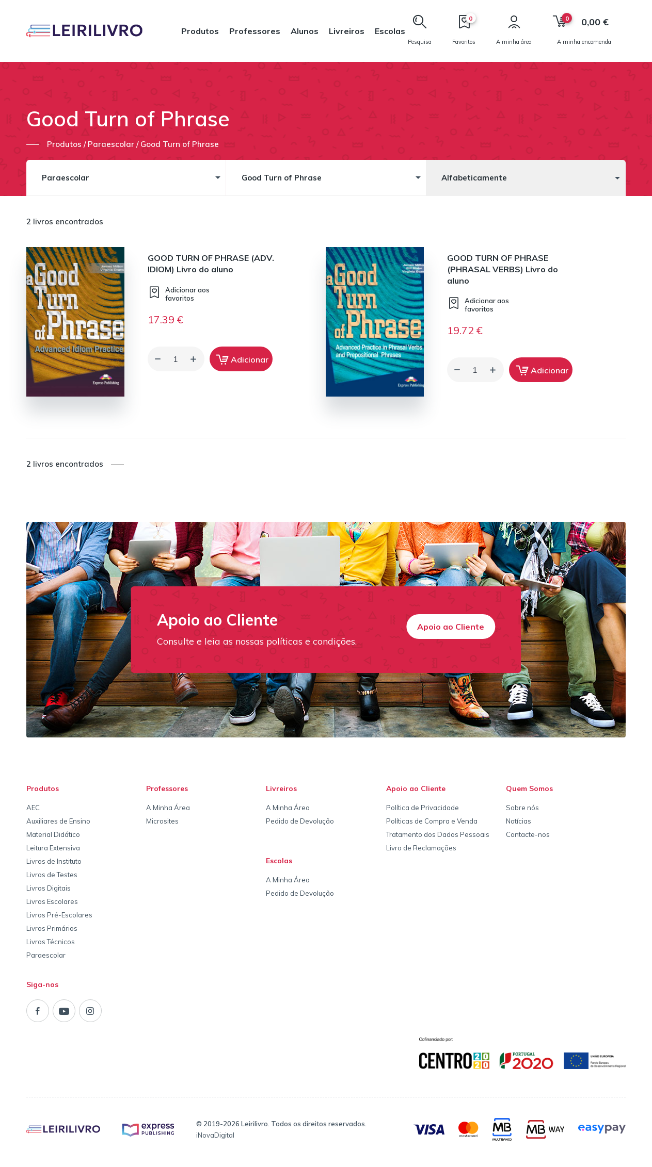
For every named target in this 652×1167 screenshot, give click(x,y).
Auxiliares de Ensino (58, 821)
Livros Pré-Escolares (59, 915)
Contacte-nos (528, 834)
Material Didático (53, 834)
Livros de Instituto (54, 861)
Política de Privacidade (422, 807)
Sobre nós (522, 807)
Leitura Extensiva (53, 848)
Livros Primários (51, 928)
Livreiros (346, 31)
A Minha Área (168, 807)
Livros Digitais (48, 888)
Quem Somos (529, 788)
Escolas (390, 31)
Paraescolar (46, 955)
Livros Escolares (52, 901)
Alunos (305, 31)
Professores (254, 31)
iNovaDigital (215, 1135)
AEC (33, 807)
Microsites (162, 821)
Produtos (200, 31)
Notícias (518, 821)
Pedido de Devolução (300, 821)
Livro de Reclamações (421, 848)
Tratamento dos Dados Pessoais (437, 834)
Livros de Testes (51, 874)
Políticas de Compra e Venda (432, 821)
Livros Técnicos (50, 942)
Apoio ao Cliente (450, 626)
